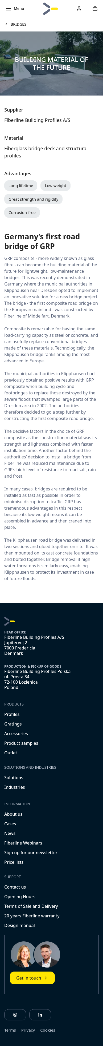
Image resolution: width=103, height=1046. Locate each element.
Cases (10, 824)
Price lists (13, 862)
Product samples (21, 743)
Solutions (13, 777)
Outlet (10, 753)
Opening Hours (19, 897)
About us (13, 814)
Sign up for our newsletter (30, 852)
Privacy (28, 1030)
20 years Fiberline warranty (32, 916)
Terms (10, 1030)
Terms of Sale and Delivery (31, 906)
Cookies (47, 1030)
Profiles (11, 714)
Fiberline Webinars (23, 843)
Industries (14, 787)
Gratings (13, 724)
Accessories (16, 733)
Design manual (19, 925)
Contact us (15, 887)
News (9, 833)
